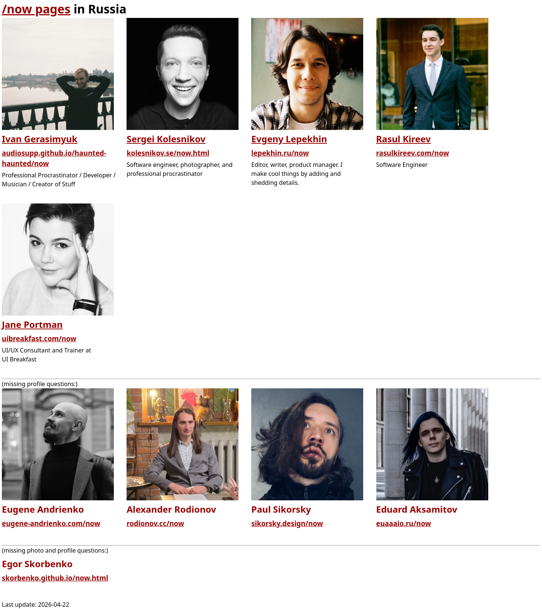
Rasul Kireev (403, 139)
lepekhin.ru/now (280, 153)
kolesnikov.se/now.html (168, 153)
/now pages (36, 9)
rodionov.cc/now (155, 523)
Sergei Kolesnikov (166, 139)
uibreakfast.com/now (39, 338)
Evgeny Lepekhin (289, 139)
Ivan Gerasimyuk (39, 139)
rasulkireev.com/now (412, 153)
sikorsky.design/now (287, 523)
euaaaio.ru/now (403, 523)
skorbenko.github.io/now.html (55, 577)
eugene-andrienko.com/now (51, 523)
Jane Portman (32, 324)
